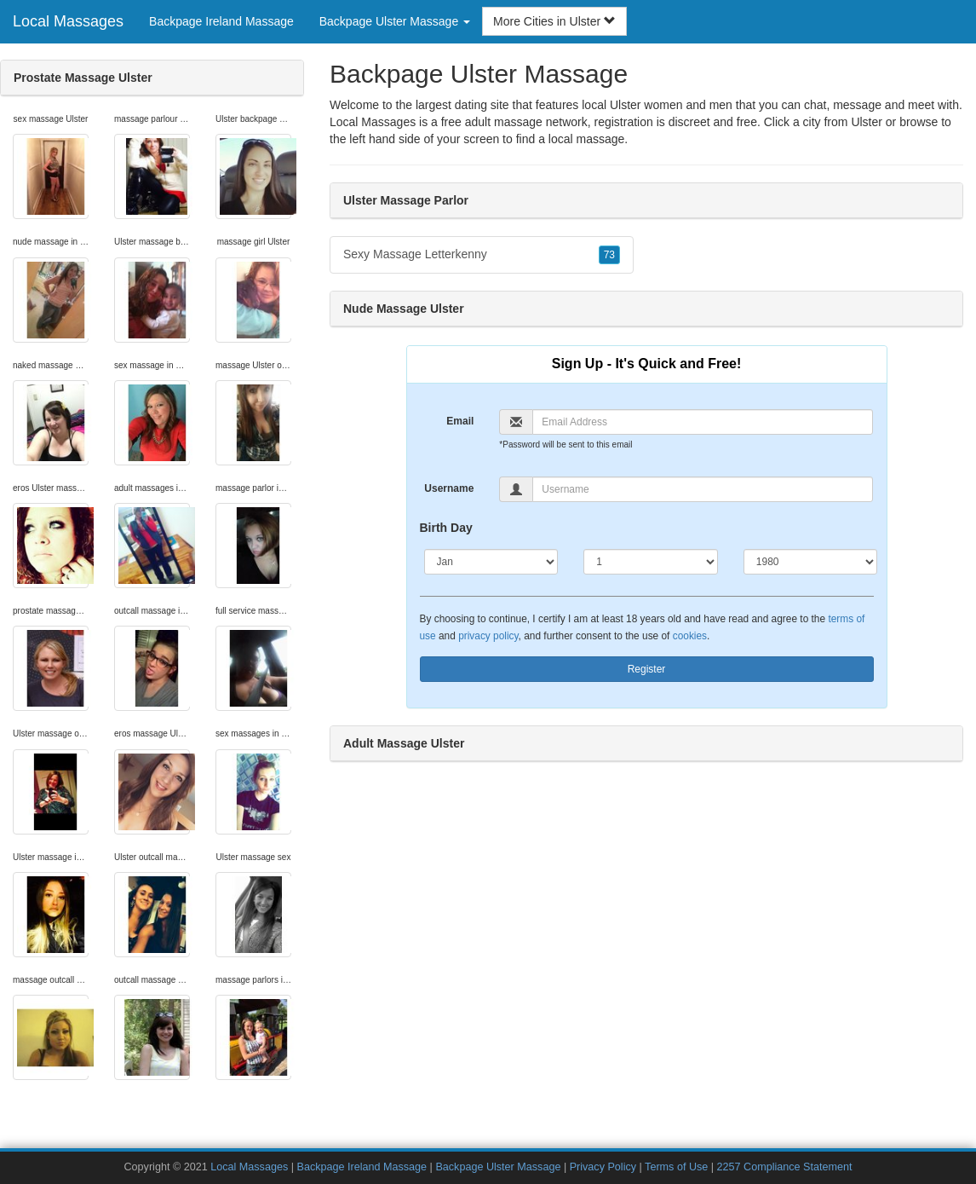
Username (449, 488)
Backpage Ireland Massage (221, 21)
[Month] (491, 562)
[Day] (650, 562)
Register (647, 669)
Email (460, 421)
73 (609, 255)
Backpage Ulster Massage (497, 1167)
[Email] (702, 422)
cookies (690, 636)
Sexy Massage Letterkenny (481, 254)
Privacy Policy (603, 1167)
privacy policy (488, 636)
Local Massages (68, 21)
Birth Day (446, 527)
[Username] (702, 489)
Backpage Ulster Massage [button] (394, 21)
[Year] (810, 562)
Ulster (866, 122)
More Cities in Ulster (554, 21)
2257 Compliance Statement (785, 1167)
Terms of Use (676, 1167)
